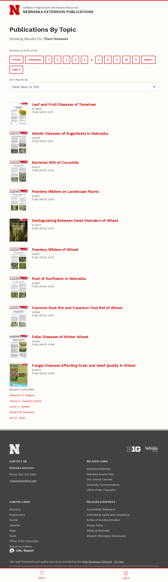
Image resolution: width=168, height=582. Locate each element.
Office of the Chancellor (101, 490)
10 (126, 59)
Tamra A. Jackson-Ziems (25, 400)
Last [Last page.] (15, 69)
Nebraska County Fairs (100, 474)
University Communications (103, 484)
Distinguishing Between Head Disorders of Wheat (75, 220)
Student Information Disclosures (106, 536)
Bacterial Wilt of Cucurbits (55, 162)
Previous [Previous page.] (35, 59)
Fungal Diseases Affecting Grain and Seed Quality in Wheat (84, 365)
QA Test (119, 561)
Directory (14, 509)
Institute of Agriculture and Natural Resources (50, 7)
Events (13, 520)
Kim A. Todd (17, 417)
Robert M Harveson (22, 412)
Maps (12, 530)
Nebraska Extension (99, 468)
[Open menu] (42, 575)
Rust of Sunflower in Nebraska (59, 278)
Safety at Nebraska (98, 530)
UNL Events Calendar (99, 479)
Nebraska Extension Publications (58, 12)
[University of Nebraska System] (152, 449)
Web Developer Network (97, 561)
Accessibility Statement (101, 509)
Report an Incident (21, 549)
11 (136, 59)
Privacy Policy (95, 525)
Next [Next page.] (147, 59)
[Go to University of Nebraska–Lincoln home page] (14, 10)
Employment (17, 514)
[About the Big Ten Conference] (134, 449)
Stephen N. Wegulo (22, 395)
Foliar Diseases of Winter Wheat (60, 337)
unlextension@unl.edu (23, 480)
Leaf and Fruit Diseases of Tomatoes (64, 104)
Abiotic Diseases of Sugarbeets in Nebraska (70, 133)
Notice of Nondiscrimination (103, 520)
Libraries (14, 525)
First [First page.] (18, 59)
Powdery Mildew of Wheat (55, 249)
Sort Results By (18, 79)
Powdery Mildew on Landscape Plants (65, 191)
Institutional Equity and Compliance (108, 514)
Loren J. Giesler (19, 406)
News (12, 536)
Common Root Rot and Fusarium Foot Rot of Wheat (77, 308)
